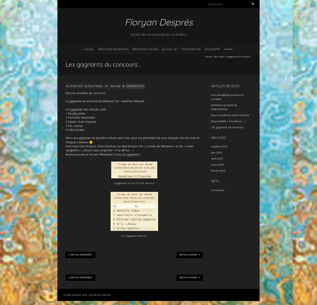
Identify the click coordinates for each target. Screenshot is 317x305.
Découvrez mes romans (113, 49)
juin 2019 (216, 152)
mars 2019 (217, 164)
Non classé (219, 56)
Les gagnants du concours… (228, 127)
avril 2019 (217, 158)
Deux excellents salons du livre (230, 115)
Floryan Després (95, 86)
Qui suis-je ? (170, 49)
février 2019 (218, 170)
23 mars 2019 (76, 86)
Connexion (217, 190)
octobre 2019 (219, 146)
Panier (228, 49)
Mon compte (212, 49)
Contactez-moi (191, 49)
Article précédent (80, 255)
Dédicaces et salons (145, 49)
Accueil (89, 49)
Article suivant (190, 255)
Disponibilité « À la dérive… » (228, 121)
